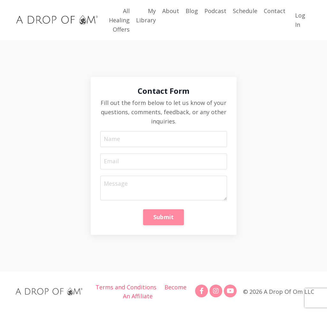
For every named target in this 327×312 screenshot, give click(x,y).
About (170, 11)
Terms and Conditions (125, 287)
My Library (146, 15)
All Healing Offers (119, 20)
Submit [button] (163, 217)
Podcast (215, 11)
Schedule (245, 11)
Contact (274, 11)
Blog (192, 11)
